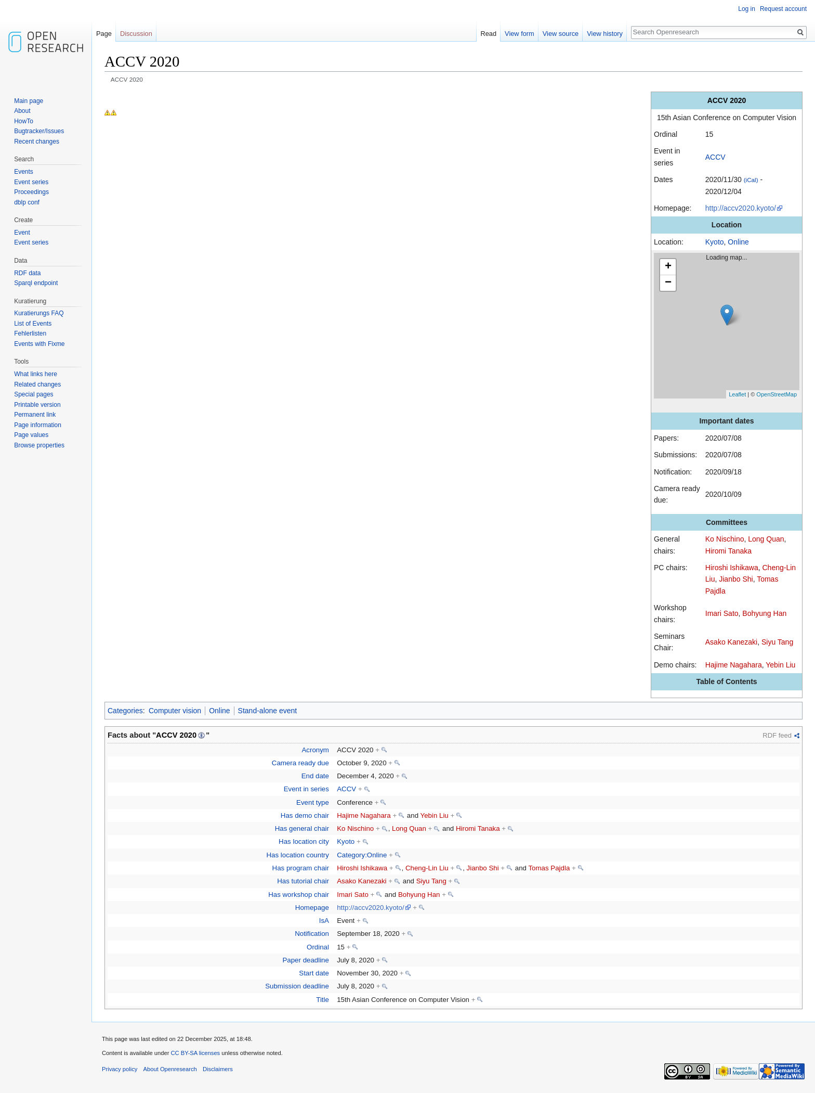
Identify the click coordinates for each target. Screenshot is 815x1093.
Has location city (304, 841)
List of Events (32, 323)
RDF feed (777, 735)
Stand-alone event (267, 710)
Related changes (37, 384)
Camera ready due (300, 763)
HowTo (23, 121)
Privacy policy (119, 1069)
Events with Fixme (39, 344)
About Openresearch (170, 1069)
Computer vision (175, 710)
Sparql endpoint (36, 283)
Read (489, 33)
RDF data (27, 273)
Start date (314, 973)
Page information (37, 425)
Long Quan (766, 539)
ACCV (715, 157)
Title (322, 1000)
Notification (312, 933)
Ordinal (318, 947)
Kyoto (714, 242)
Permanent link (35, 414)
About (22, 110)
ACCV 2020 (176, 735)
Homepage (312, 907)
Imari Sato (722, 613)
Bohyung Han (764, 613)
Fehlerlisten (30, 333)
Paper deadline (305, 960)
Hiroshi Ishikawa (731, 567)
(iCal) (751, 179)
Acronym (314, 750)
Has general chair (302, 828)
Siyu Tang (777, 642)
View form (519, 33)
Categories (125, 710)
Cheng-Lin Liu (427, 868)
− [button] (668, 283)
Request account (783, 8)
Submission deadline (297, 986)
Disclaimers (218, 1069)
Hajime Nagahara (733, 665)
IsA (324, 920)
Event (22, 232)
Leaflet (737, 394)
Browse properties (39, 445)
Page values (31, 435)
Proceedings (31, 192)
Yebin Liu (780, 665)
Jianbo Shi (736, 579)
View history (605, 33)
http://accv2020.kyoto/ (740, 208)
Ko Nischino (724, 539)
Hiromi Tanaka (728, 551)
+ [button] (668, 267)
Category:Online (362, 855)
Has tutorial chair (303, 881)
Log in (746, 8)
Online (738, 242)
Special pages (33, 394)
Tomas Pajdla (549, 868)
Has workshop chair (298, 894)
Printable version (37, 404)
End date (315, 776)
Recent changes (36, 141)
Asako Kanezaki (731, 642)
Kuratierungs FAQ (38, 313)
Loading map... (731, 325)
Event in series (306, 789)
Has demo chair (305, 815)
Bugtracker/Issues (39, 131)
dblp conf (27, 202)
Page (104, 33)
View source (561, 33)
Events (23, 171)
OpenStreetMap (776, 394)
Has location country (297, 855)
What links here (35, 374)
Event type (312, 802)
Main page (28, 101)
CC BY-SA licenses (195, 1053)
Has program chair (300, 868)
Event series (31, 182)
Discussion (136, 33)
